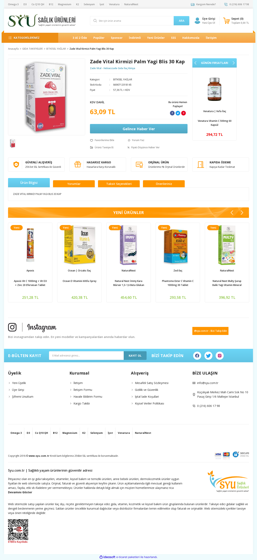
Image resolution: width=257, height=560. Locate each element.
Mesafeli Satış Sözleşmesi (151, 383)
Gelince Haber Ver (139, 128)
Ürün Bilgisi (29, 182)
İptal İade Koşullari (147, 396)
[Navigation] (30, 38)
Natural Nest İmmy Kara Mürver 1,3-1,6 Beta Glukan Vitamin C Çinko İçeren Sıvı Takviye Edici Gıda (128, 283)
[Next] (233, 62)
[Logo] (42, 20)
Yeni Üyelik (19, 383)
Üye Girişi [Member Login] (208, 18)
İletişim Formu (82, 390)
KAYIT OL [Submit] (135, 355)
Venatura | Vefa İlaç (214, 111)
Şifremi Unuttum (22, 396)
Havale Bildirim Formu (87, 396)
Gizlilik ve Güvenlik (146, 390)
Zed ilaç (177, 270)
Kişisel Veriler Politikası (149, 403)
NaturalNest (129, 270)
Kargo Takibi (81, 403)
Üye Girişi (18, 390)
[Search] (139, 20)
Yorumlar (74, 184)
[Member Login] (197, 20)
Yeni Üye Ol (208, 23)
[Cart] (236, 20)
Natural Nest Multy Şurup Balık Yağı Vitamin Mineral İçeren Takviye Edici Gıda (227, 283)
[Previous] (195, 62)
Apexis (30, 270)
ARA (181, 21)
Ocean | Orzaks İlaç (79, 270)
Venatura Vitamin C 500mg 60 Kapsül (215, 123)
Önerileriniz (164, 184)
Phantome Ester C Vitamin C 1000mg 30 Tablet (178, 283)
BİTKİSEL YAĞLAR (122, 79)
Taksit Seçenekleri (119, 184)
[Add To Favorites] (102, 140)
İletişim (78, 383)
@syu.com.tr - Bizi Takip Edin (210, 331)
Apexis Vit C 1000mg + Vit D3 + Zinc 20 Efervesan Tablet (30, 283)
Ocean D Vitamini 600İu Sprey (79, 281)
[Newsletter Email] (98, 355)
